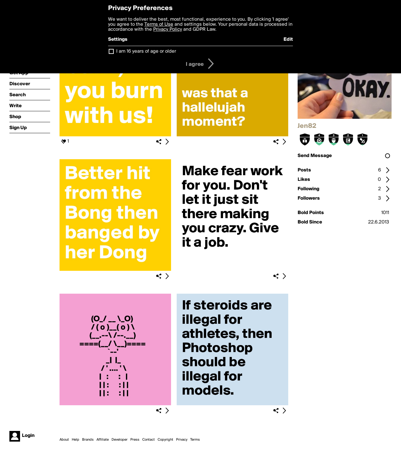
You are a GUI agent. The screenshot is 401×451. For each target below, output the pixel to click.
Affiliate (102, 440)
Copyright (165, 440)
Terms (195, 440)
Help (75, 440)
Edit (288, 39)
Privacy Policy (167, 29)
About (64, 440)
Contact (148, 440)
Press (134, 440)
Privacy (181, 440)
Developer (120, 440)
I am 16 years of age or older (146, 51)
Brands (88, 440)
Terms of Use (158, 24)
